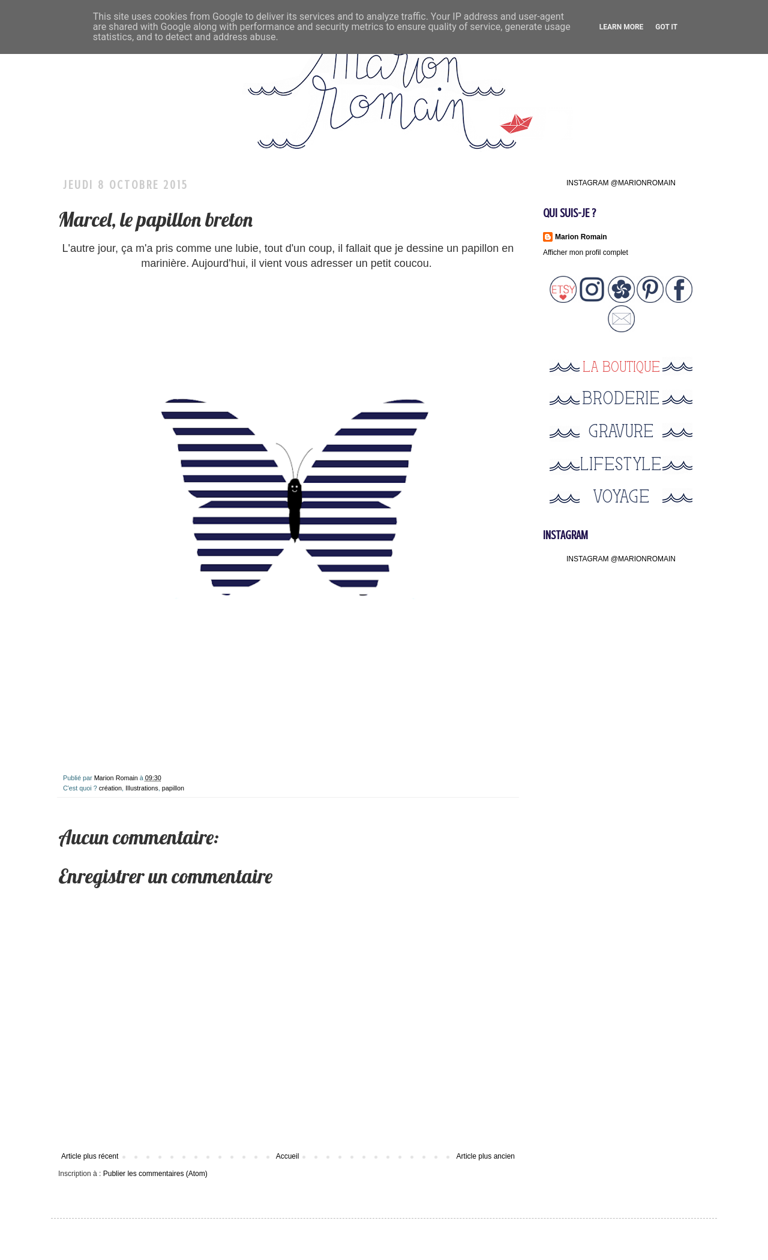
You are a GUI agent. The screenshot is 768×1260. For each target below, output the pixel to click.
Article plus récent (89, 1156)
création (110, 788)
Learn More (621, 27)
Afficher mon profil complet (585, 252)
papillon (173, 788)
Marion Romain (117, 777)
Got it (666, 27)
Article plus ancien (486, 1156)
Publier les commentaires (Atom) (155, 1173)
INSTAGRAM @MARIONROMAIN (621, 183)
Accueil (287, 1156)
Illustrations (141, 788)
